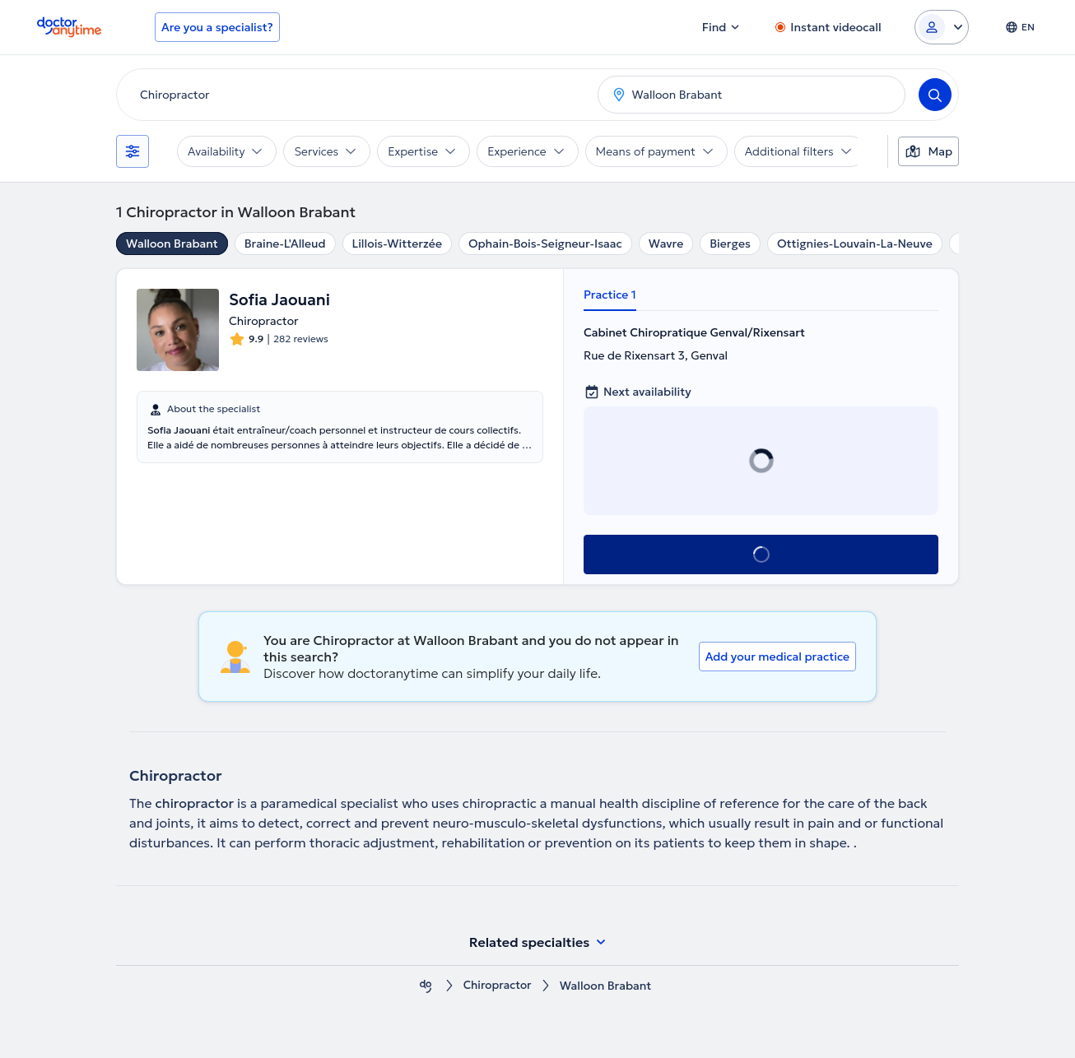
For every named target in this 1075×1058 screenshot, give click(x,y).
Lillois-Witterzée (397, 243)
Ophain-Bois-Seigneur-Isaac (545, 243)
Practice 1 (610, 294)
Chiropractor (497, 986)
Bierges (730, 243)
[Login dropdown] (941, 27)
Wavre (666, 243)
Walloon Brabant (172, 243)
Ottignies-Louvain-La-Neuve (855, 243)
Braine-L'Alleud (285, 243)
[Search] (935, 94)
